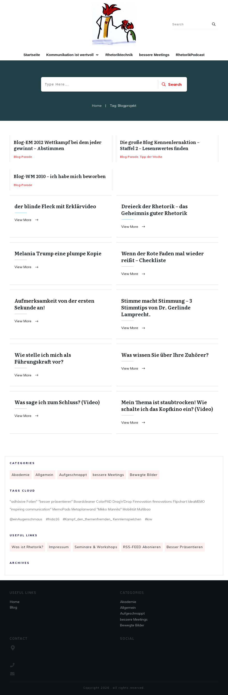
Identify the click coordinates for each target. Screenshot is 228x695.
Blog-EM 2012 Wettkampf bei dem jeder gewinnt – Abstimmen (61, 148)
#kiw (148, 519)
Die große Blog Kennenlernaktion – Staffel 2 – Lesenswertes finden (167, 148)
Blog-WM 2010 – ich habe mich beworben (61, 179)
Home (15, 602)
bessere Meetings (108, 475)
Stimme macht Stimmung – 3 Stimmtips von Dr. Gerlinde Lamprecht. (167, 314)
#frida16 (52, 519)
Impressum (59, 547)
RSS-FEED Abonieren (142, 547)
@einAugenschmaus (26, 519)
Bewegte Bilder (143, 475)
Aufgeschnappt (73, 475)
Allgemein (44, 475)
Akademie (21, 475)
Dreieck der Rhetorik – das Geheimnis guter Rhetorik (167, 216)
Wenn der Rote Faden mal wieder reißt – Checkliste (167, 264)
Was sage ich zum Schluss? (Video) (61, 413)
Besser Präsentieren (185, 547)
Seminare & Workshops (96, 547)
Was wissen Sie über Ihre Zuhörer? (167, 366)
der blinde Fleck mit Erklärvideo (61, 216)
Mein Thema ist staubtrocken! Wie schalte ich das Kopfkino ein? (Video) (167, 413)
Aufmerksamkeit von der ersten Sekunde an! (61, 314)
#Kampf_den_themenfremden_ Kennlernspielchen (102, 519)
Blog (13, 607)
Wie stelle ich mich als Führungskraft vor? (61, 366)
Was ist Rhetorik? (27, 547)
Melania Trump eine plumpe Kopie (61, 264)
